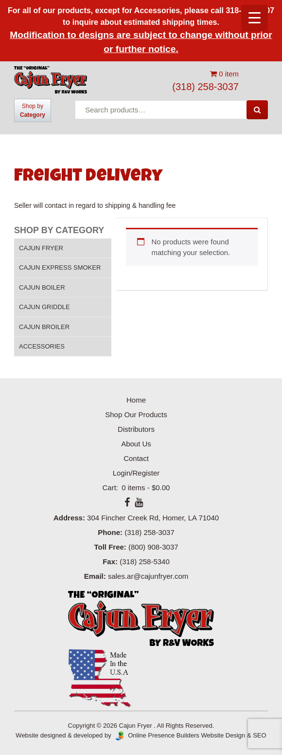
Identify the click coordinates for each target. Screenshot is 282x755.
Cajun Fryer (41, 248)
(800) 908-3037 (153, 547)
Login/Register (136, 473)
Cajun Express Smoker (60, 267)
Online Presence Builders (156, 735)
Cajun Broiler (44, 327)
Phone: (110, 532)
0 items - (145, 487)
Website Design (223, 735)
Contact (136, 458)
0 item (224, 74)
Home (136, 400)
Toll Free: (110, 547)
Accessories (42, 346)
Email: (95, 576)
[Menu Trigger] (254, 18)
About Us (136, 444)
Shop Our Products (136, 414)
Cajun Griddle (44, 307)
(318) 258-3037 (205, 86)
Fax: (110, 561)
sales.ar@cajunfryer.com (148, 576)
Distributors (136, 429)
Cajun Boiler (42, 287)
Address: (69, 518)
